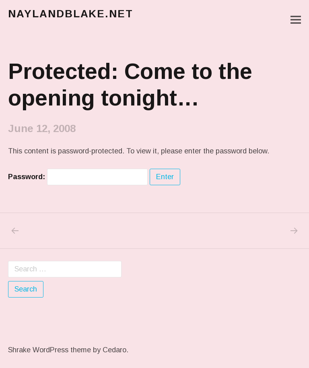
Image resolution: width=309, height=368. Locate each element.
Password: (78, 177)
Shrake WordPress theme (49, 350)
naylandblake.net (70, 14)
